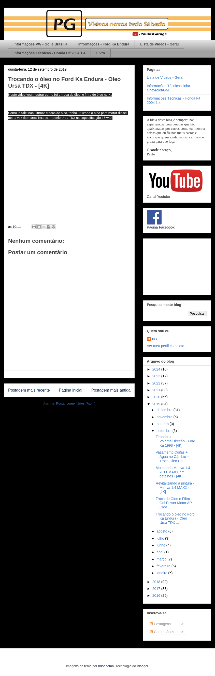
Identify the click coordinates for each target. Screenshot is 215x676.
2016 (156, 595)
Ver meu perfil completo (165, 346)
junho (161, 545)
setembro (164, 431)
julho (160, 538)
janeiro (162, 573)
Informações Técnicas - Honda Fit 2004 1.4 (49, 53)
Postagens (160, 624)
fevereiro (163, 566)
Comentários (162, 632)
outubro (162, 424)
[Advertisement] (177, 265)
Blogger (142, 666)
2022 (156, 383)
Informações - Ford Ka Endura (104, 44)
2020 (156, 397)
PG (154, 339)
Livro (100, 53)
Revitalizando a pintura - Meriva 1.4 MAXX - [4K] (175, 487)
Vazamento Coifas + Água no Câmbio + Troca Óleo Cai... (172, 456)
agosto (162, 531)
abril (160, 552)
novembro (164, 417)
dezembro (164, 410)
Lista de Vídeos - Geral (159, 44)
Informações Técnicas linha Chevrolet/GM (168, 88)
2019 (156, 404)
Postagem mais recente (29, 390)
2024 (156, 369)
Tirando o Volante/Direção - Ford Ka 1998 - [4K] (175, 441)
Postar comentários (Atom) (75, 403)
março (161, 559)
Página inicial (70, 390)
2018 (156, 582)
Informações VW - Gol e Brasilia (40, 44)
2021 (156, 390)
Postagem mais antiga (111, 390)
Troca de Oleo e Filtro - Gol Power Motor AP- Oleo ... (174, 503)
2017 (156, 589)
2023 (156, 376)
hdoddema (106, 666)
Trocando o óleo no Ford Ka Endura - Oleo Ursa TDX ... (175, 518)
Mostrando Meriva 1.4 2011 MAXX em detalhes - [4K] (173, 472)
